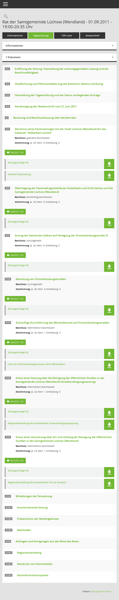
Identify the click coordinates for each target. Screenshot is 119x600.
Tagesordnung (41, 35)
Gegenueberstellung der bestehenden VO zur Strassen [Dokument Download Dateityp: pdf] (37, 482)
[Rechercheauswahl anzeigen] (5, 16)
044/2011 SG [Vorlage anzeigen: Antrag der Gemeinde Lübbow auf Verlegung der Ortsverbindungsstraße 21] (16, 255)
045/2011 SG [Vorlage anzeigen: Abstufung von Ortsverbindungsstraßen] (16, 298)
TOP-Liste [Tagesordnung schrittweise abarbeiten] (67, 35)
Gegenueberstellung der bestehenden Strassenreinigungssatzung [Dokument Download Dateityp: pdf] (43, 423)
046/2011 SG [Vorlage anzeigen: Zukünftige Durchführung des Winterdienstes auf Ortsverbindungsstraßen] (16, 342)
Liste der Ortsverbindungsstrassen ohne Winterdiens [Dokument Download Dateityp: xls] (36, 364)
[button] (109, 164)
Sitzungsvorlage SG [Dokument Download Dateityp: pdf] (18, 162)
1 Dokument (13, 57)
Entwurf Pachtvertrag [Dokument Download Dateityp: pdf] (19, 174)
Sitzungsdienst (101, 591)
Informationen (15, 35)
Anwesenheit (93, 35)
